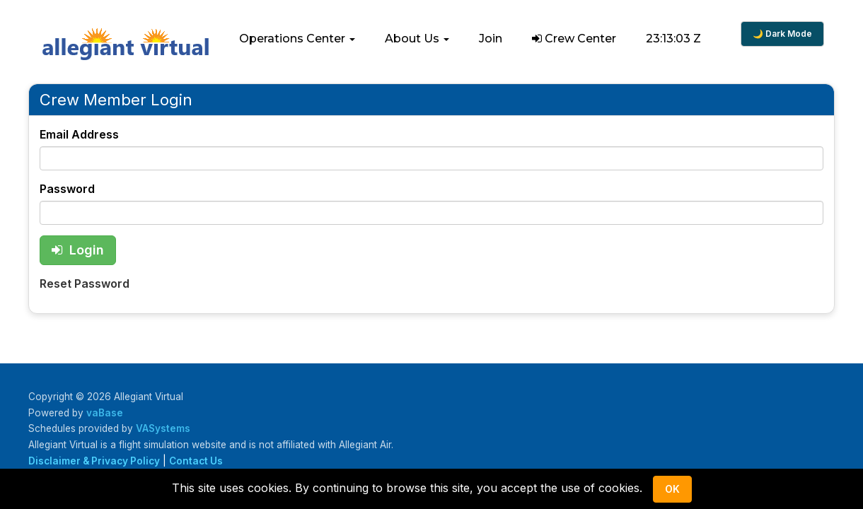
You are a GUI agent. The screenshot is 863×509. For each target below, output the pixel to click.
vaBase (104, 413)
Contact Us (196, 461)
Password (67, 189)
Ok (672, 489)
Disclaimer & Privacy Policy (94, 461)
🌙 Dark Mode (782, 33)
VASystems (163, 428)
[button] (297, 39)
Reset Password (84, 283)
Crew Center (574, 38)
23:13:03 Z (673, 38)
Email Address (79, 134)
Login (78, 249)
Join (490, 38)
